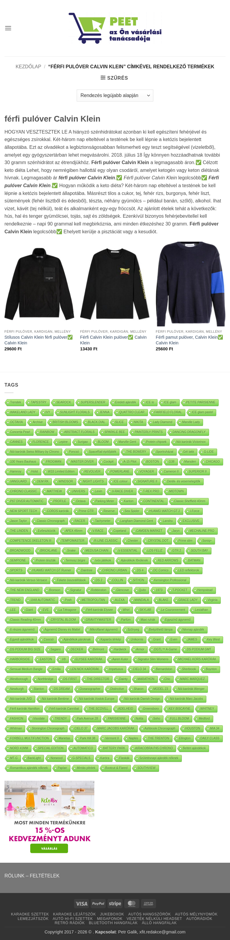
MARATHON (145, 679)
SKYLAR (145, 609)
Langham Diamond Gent (136, 521)
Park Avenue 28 (87, 718)
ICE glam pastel (202, 412)
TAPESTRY (38, 402)
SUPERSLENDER (93, 402)
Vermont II (112, 738)
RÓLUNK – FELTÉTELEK (32, 875)
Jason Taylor (18, 521)
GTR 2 (176, 550)
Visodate (39, 718)
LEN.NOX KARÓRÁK (85, 669)
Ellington (184, 738)
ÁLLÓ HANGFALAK (159, 923)
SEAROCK (63, 402)
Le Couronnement (173, 609)
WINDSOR (65, 481)
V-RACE (98, 530)
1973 (159, 590)
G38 (172, 461)
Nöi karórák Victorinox (191, 441)
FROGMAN (53, 461)
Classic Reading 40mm (25, 619)
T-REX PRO (151, 491)
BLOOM (103, 441)
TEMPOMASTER (72, 540)
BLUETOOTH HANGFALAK (113, 923)
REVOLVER (92, 471)
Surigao (83, 441)
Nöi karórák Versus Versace (28, 580)
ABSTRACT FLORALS (79, 432)
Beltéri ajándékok (194, 748)
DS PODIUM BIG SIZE (25, 649)
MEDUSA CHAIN (97, 550)
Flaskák (124, 758)
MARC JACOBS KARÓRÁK (115, 728)
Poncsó (74, 451)
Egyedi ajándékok (22, 639)
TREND (15, 600)
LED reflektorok (188, 570)
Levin (98, 491)
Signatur (75, 590)
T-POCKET (179, 590)
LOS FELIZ (154, 550)
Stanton (39, 689)
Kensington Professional (170, 580)
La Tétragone (67, 609)
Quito (142, 590)
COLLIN (117, 580)
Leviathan (201, 609)
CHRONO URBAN (114, 570)
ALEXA (120, 600)
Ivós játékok (103, 560)
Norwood (57, 758)
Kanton (129, 501)
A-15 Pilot (129, 461)
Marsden (190, 461)
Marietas (64, 738)
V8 (64, 659)
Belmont (98, 649)
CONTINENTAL (153, 501)
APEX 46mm (73, 530)
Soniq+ (207, 540)
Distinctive (117, 689)
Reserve (109, 511)
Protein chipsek (156, 441)
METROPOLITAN (93, 600)
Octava (81, 501)
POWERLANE (120, 471)
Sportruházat (164, 451)
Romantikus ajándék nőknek (29, 768)
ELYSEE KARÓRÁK (88, 659)
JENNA (105, 412)
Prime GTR (86, 511)
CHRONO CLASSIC (23, 491)
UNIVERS (78, 491)
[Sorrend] (115, 96)
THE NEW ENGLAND (24, 590)
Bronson (54, 590)
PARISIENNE (117, 718)
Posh (68, 600)
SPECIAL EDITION (50, 748)
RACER (80, 521)
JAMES (192, 639)
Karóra (104, 758)
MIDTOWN (176, 491)
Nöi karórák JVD (21, 698)
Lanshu (168, 521)
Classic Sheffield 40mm (189, 501)
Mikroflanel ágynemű (104, 629)
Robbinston (99, 590)
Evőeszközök (46, 530)
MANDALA (141, 600)
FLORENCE (41, 441)
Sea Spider (132, 511)
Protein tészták (46, 560)
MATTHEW (54, 491)
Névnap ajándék (193, 629)
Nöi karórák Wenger (191, 689)
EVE (46, 609)
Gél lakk (188, 451)
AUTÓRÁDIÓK (199, 919)
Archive (38, 422)
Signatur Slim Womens (153, 659)
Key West (213, 639)
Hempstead (205, 590)
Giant (29, 609)
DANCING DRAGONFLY (189, 432)
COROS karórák (58, 511)
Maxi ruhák (148, 619)
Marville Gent (127, 441)
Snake (71, 550)
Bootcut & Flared (116, 768)
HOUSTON (192, 728)
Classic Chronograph (51, 521)
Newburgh (17, 689)
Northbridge (45, 679)
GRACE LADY (188, 600)
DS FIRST (70, 679)
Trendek (15, 402)
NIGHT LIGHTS (93, 481)
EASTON (46, 659)
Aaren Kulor (120, 659)
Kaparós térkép (111, 639)
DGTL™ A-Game (165, 649)
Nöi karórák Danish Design (142, 698)
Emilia (56, 669)
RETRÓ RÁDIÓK (70, 923)
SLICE (119, 422)
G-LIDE (209, 451)
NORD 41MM (19, 748)
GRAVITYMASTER (98, 619)
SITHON (138, 580)
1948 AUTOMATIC (42, 600)
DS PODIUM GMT (199, 649)
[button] (8, 28)
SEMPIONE (18, 560)
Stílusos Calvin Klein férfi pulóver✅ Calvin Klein (38, 340)
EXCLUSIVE (191, 521)
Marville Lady (191, 422)
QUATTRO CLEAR (131, 412)
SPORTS (16, 570)
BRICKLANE (49, 550)
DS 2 (99, 580)
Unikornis (137, 639)
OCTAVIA (16, 422)
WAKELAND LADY (23, 412)
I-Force (194, 511)
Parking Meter (105, 501)
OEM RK (43, 481)
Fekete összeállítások (71, 580)
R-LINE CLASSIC (106, 540)
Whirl (126, 609)
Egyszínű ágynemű (178, 619)
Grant (157, 639)
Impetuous (116, 669)
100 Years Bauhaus (23, 461)
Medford (204, 718)
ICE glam (170, 402)
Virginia (212, 600)
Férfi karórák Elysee (99, 609)
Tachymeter (103, 521)
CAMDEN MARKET (149, 530)
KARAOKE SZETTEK (30, 914)
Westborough (19, 679)
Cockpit (109, 461)
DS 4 (140, 570)
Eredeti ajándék (125, 402)
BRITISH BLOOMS (65, 422)
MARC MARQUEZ (192, 679)
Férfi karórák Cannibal (64, 708)
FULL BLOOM (179, 718)
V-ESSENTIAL (127, 550)
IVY (48, 412)
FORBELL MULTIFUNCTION (29, 738)
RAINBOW (47, 432)
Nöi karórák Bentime (55, 698)
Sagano (56, 649)
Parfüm (126, 619)
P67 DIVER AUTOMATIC (26, 501)
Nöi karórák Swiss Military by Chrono (34, 451)
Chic (167, 679)
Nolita (139, 718)
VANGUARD (18, 481)
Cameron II (171, 471)
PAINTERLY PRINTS (149, 432)
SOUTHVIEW (146, 768)
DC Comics (161, 570)
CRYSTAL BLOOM (63, 619)
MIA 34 (215, 728)
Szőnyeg (133, 629)
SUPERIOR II (198, 471)
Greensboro (151, 708)
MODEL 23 (160, 689)
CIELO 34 (139, 669)
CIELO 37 (80, 728)
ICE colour (121, 481)
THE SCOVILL (98, 708)
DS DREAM (62, 689)
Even (173, 639)
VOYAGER (147, 471)
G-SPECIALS (81, 758)
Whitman (16, 728)
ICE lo (150, 402)
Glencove (122, 590)
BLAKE (163, 600)
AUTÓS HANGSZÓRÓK (149, 914)
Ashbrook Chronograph (159, 728)
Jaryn (175, 530)
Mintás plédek (86, 768)
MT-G (14, 758)
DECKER (77, 649)
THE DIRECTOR (98, 679)
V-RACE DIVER (122, 491)
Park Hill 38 (87, 738)
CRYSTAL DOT (158, 540)
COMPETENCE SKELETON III (31, 540)
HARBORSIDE (20, 659)
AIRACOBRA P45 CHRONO (154, 748)
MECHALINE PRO (202, 530)
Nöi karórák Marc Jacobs (186, 698)
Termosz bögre (75, 560)
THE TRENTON (158, 738)
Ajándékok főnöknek (134, 560)
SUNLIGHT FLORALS (75, 412)
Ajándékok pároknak (77, 639)
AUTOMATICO (83, 748)
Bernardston (164, 669)
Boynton (211, 669)
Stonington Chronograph (48, 728)
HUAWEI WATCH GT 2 (164, 511)
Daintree (87, 570)
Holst (34, 471)
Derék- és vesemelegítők (183, 481)
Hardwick (120, 649)
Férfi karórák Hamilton (25, 708)
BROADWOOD (20, 550)
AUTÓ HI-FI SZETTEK (73, 919)
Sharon (138, 689)
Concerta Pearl (20, 432)
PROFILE (59, 501)
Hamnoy (15, 471)
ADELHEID (125, 708)
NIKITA (138, 422)
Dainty (123, 679)
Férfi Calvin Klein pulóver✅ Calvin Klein (113, 340)
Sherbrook (189, 669)
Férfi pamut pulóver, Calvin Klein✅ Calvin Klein (189, 340)
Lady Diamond (162, 422)
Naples (133, 738)
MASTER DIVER (82, 461)
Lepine (63, 441)
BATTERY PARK (114, 748)
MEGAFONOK (109, 919)
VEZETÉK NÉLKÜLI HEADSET (154, 919)
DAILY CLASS (210, 738)
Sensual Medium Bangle (26, 669)
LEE (13, 609)
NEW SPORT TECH (23, 511)
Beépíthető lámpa (160, 629)
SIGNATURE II (147, 481)
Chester (133, 540)
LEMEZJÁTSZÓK (33, 919)
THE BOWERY (136, 451)
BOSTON (152, 461)
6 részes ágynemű (22, 629)
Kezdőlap (28, 66)
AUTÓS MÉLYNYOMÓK (196, 914)
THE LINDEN (19, 530)
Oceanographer (90, 689)
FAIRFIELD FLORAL (168, 412)
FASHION (16, 718)
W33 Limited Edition (61, 471)
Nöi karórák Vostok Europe (96, 698)
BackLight (34, 758)
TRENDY (61, 718)
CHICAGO (213, 461)
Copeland (120, 530)
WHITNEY (207, 708)
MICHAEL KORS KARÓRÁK (197, 659)
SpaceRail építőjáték (102, 451)
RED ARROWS (168, 560)
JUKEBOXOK (112, 914)
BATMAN (194, 560)
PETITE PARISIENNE (201, 402)
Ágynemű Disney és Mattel (62, 629)
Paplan (62, 768)
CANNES (16, 441)
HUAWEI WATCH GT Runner (51, 570)
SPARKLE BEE (115, 432)
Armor (140, 649)
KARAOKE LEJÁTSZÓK (74, 914)
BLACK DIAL (96, 422)
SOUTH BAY (199, 550)
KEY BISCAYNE (179, 708)
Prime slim (185, 540)
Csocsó (49, 639)
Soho (156, 718)
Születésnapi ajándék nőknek (158, 758)
